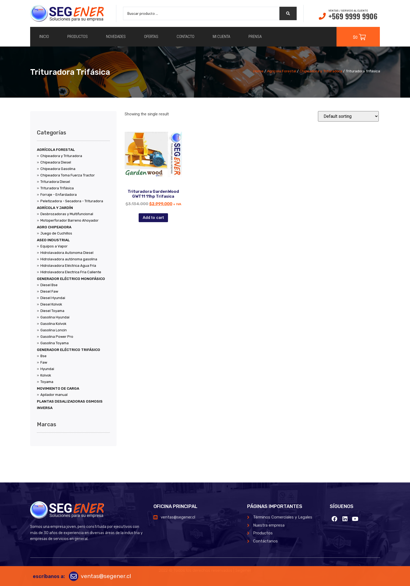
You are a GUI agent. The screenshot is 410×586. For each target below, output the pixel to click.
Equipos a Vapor (54, 246)
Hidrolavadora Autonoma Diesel (66, 253)
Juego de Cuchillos (56, 233)
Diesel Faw (49, 291)
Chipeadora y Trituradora (321, 71)
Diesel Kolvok (51, 304)
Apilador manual (54, 395)
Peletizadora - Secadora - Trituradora (71, 201)
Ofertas (151, 36)
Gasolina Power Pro (56, 337)
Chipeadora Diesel (55, 162)
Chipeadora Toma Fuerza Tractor (67, 175)
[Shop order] (348, 116)
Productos (77, 36)
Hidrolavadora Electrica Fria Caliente (70, 272)
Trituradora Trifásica (57, 188)
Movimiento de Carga (58, 388)
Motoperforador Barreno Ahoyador (69, 220)
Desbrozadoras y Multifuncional (66, 214)
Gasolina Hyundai (54, 317)
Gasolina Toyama (54, 343)
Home (258, 71)
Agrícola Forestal (281, 71)
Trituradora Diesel (55, 182)
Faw (43, 362)
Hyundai (47, 369)
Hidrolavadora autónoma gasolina (68, 259)
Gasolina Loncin (53, 330)
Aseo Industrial (53, 240)
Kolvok (45, 375)
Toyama (46, 382)
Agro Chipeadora (54, 227)
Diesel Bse (49, 285)
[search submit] (288, 13)
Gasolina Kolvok (53, 324)
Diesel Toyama (52, 311)
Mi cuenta (221, 36)
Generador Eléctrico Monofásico (71, 278)
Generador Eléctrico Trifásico (68, 349)
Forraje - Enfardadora (58, 195)
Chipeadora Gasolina (57, 169)
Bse (43, 356)
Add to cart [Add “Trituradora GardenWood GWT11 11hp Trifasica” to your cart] (153, 217)
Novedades (116, 36)
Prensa (255, 36)
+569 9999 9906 (352, 16)
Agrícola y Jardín (55, 207)
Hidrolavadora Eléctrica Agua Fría (68, 266)
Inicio (44, 36)
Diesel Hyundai (52, 298)
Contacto (185, 36)
